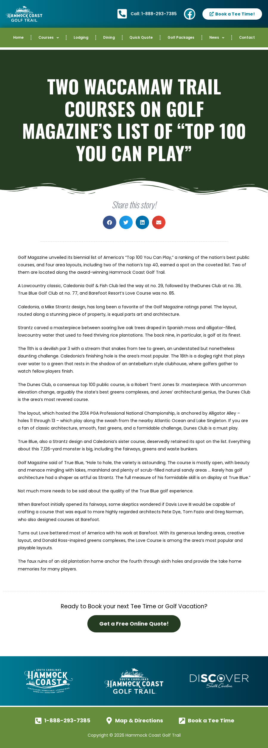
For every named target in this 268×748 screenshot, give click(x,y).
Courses (48, 38)
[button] (109, 222)
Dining (109, 37)
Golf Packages (181, 37)
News (216, 38)
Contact (247, 37)
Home (18, 37)
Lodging (81, 37)
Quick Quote (141, 37)
